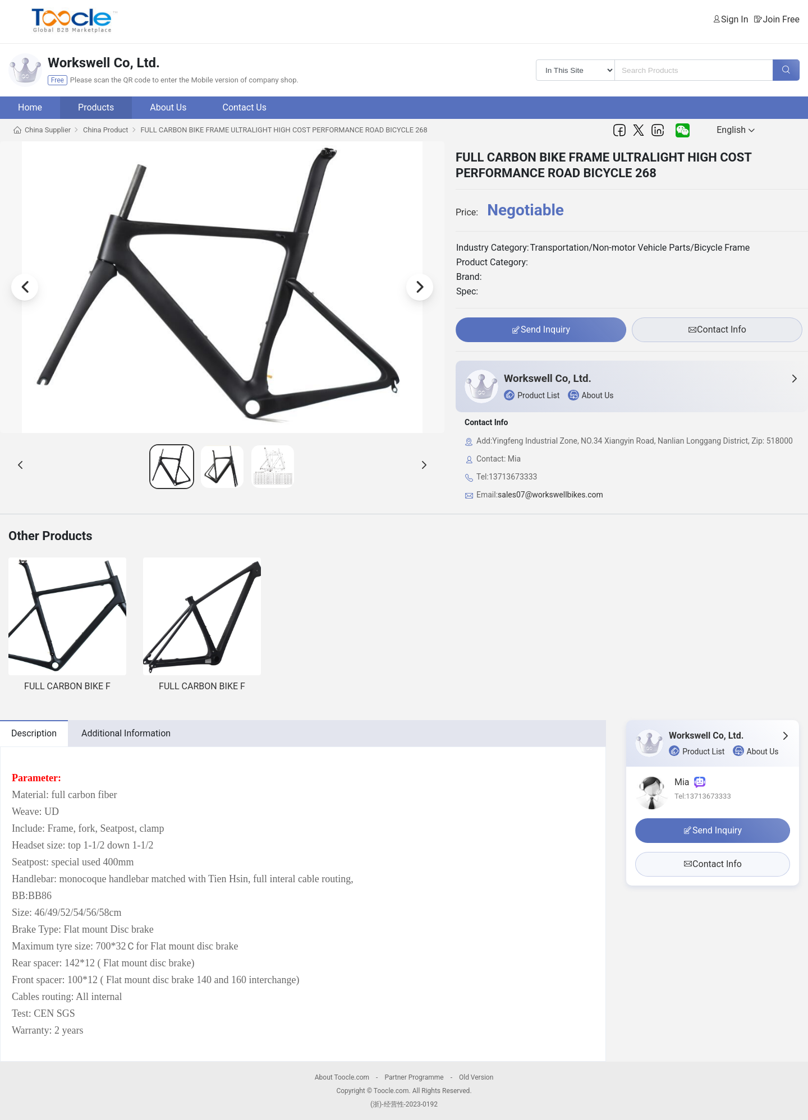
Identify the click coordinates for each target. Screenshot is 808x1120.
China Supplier (48, 130)
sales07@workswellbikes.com (550, 494)
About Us (168, 107)
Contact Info (717, 330)
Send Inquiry (541, 330)
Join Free (781, 19)
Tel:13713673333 (702, 796)
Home (30, 107)
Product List (531, 395)
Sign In (734, 19)
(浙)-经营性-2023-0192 (404, 1104)
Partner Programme (413, 1077)
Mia (689, 782)
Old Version (476, 1077)
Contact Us (244, 107)
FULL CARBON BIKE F (67, 686)
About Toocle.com (342, 1077)
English (736, 130)
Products (96, 107)
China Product (105, 130)
